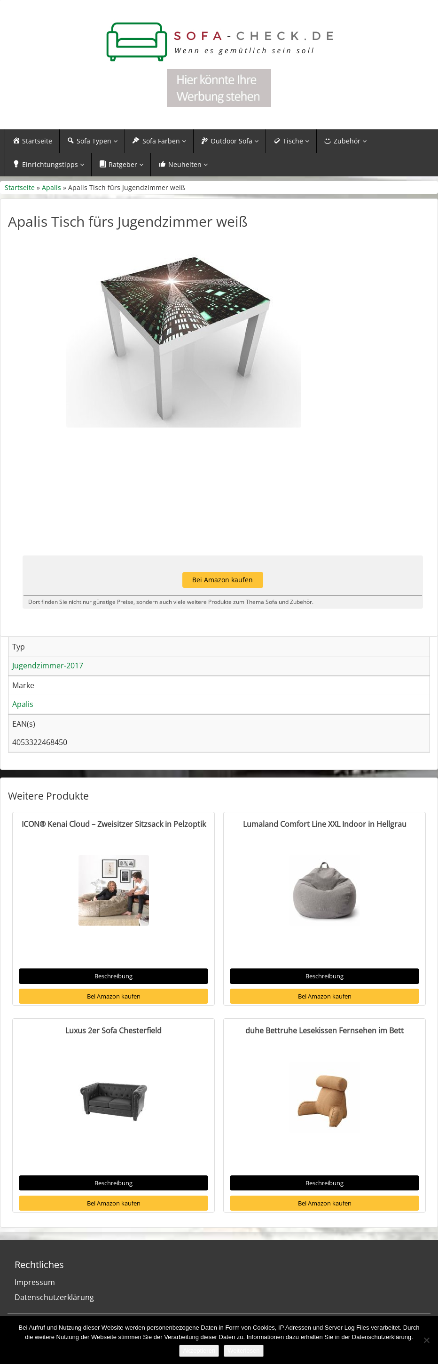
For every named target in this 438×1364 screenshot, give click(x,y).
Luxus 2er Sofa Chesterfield (113, 1030)
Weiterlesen (243, 1350)
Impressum (35, 1282)
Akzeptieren (199, 1350)
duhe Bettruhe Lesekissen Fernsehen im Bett (324, 1030)
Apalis (51, 187)
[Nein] (426, 1340)
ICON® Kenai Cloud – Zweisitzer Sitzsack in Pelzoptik (114, 824)
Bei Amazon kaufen (114, 996)
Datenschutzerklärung (54, 1297)
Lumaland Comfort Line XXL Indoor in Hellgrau (325, 824)
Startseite (20, 187)
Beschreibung (113, 976)
